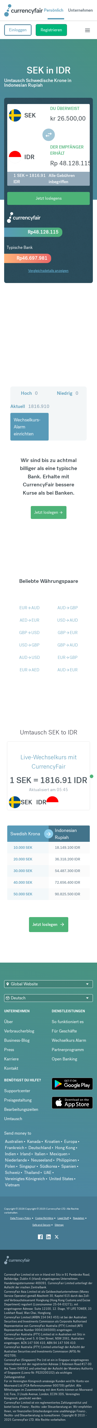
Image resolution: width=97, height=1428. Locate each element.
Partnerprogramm (68, 1049)
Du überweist (64, 108)
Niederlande (16, 1160)
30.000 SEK (22, 870)
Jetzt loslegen (48, 512)
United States (61, 1178)
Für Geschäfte (64, 1031)
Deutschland (39, 1147)
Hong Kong (65, 1147)
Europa (70, 1141)
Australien (14, 1141)
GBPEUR (68, 632)
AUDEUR (67, 670)
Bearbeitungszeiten (21, 1109)
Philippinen (66, 1160)
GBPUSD (29, 632)
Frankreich (14, 1147)
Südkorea (48, 1166)
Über (8, 1021)
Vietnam (12, 1185)
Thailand (32, 1172)
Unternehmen (80, 10)
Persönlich (53, 10)
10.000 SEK (22, 847)
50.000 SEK (22, 894)
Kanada (34, 1141)
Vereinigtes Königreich (25, 1178)
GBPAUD (67, 645)
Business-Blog (16, 1040)
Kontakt (11, 1068)
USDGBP (29, 645)
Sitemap (59, 1224)
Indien (10, 1154)
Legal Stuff (63, 1218)
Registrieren (51, 30)
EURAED (29, 670)
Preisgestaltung (18, 1100)
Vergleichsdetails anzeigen (48, 270)
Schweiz (12, 1172)
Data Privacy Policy (20, 1218)
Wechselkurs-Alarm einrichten (27, 427)
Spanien (68, 1166)
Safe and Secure (41, 1224)
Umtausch (13, 1118)
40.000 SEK (22, 882)
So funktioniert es (68, 1021)
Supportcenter (17, 1091)
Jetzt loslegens (49, 198)
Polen (10, 1166)
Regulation (78, 1218)
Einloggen (18, 30)
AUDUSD (29, 657)
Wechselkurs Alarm (69, 1040)
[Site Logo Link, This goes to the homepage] (23, 10)
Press (9, 1049)
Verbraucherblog (19, 1031)
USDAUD (67, 620)
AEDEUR (29, 620)
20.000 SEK (22, 859)
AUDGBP (67, 608)
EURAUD (29, 608)
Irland (25, 1154)
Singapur (27, 1166)
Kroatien (52, 1141)
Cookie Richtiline (44, 1218)
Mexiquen (59, 1154)
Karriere (11, 1059)
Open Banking (64, 1059)
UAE (47, 1172)
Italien (40, 1154)
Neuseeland (41, 1160)
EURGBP (68, 657)
